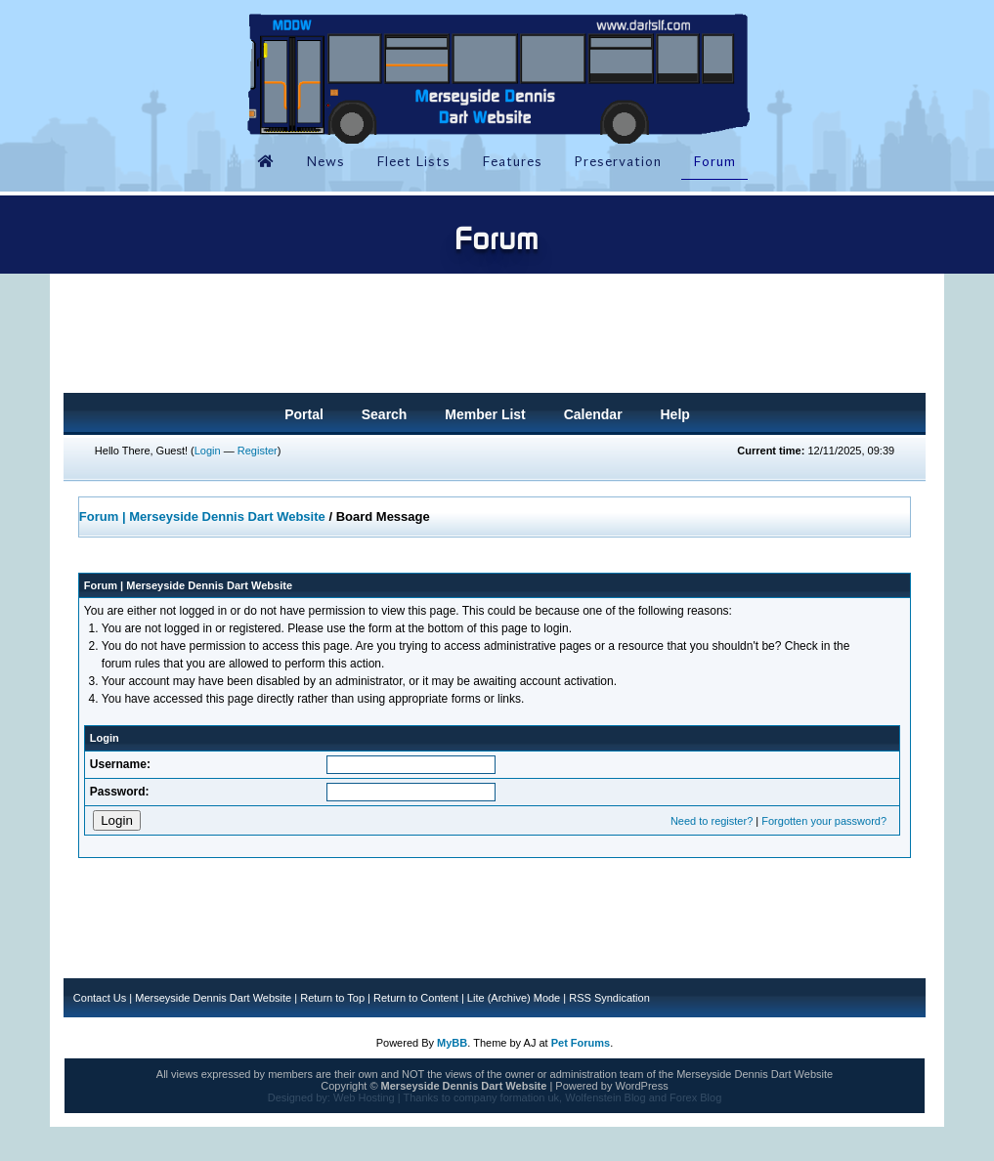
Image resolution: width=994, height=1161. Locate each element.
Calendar (593, 414)
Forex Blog (695, 1097)
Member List (485, 414)
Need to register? (711, 821)
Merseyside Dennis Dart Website (213, 998)
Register (258, 450)
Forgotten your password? (823, 821)
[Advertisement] (494, 339)
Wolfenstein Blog (605, 1097)
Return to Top (332, 998)
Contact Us (99, 998)
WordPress (641, 1086)
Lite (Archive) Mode (513, 998)
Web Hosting (364, 1097)
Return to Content (415, 998)
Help (674, 414)
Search (385, 414)
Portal (304, 414)
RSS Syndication (609, 998)
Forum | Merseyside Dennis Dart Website (202, 516)
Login (207, 450)
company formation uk (506, 1097)
